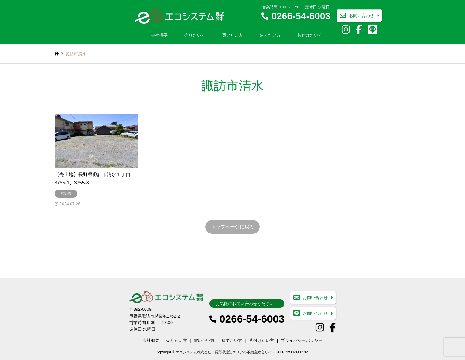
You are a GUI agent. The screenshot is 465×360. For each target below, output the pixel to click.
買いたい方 (232, 35)
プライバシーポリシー (301, 340)
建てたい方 (270, 35)
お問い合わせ (361, 15)
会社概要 (159, 35)
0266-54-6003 (300, 16)
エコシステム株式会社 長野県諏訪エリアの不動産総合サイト (225, 352)
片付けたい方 (309, 35)
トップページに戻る (232, 226)
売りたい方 (194, 35)
